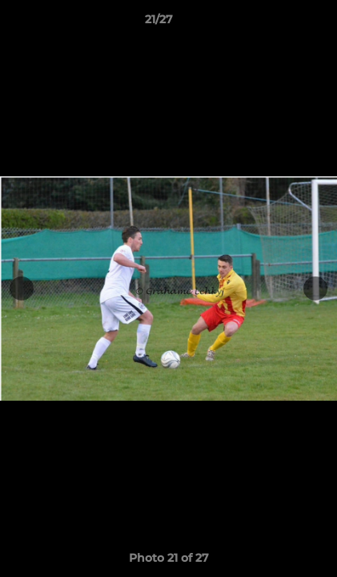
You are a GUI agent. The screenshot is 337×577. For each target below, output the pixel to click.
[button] (279, 23)
